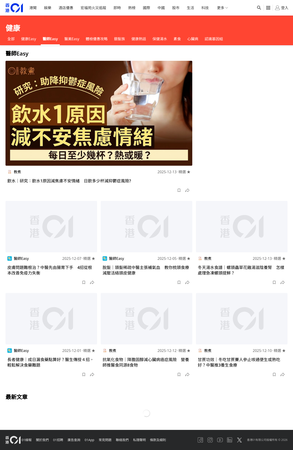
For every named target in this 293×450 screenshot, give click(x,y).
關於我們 (45, 440)
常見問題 (112, 440)
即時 (117, 7)
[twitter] (238, 440)
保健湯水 (159, 38)
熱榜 (132, 7)
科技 (205, 7)
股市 (175, 7)
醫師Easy (50, 38)
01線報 (28, 440)
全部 (11, 38)
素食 (177, 38)
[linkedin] (227, 440)
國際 (146, 7)
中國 (161, 7)
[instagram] (205, 440)
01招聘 (62, 440)
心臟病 (192, 38)
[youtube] (216, 440)
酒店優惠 (66, 7)
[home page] (14, 8)
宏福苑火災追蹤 (93, 7)
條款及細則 (169, 440)
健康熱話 (138, 38)
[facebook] (194, 440)
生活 (190, 7)
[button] (179, 190)
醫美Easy (71, 38)
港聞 (33, 7)
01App (96, 440)
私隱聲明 (149, 440)
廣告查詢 (79, 440)
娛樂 (47, 7)
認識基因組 (214, 38)
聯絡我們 (131, 440)
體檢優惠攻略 (97, 38)
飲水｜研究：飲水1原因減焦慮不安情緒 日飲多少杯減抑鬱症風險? (69, 181)
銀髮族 (119, 38)
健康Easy (28, 38)
